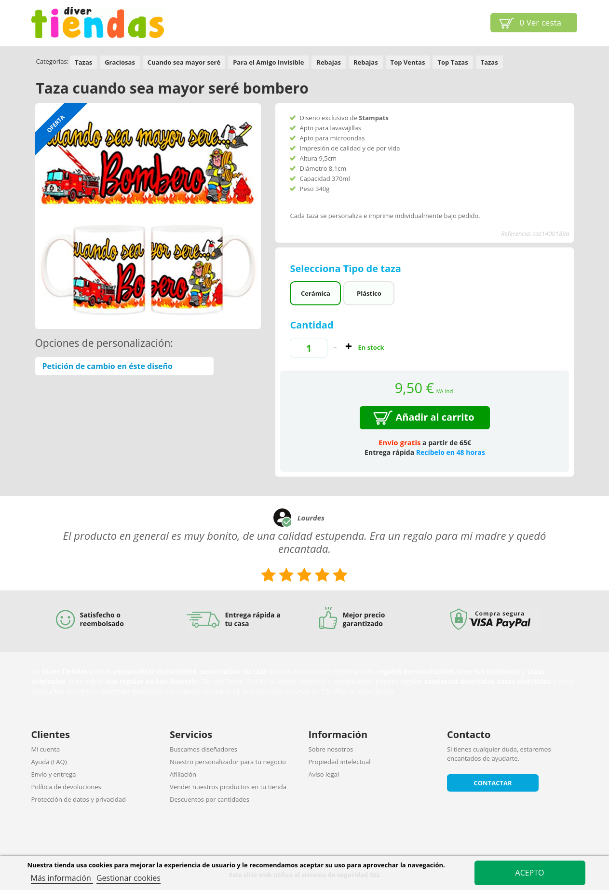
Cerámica (315, 293)
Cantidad (311, 324)
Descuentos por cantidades (209, 799)
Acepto (529, 872)
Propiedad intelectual (340, 761)
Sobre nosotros (331, 749)
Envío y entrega (53, 774)
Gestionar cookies (128, 878)
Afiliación (183, 774)
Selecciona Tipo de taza (347, 268)
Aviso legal (324, 774)
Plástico (369, 293)
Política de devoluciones (66, 786)
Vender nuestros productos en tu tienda (228, 786)
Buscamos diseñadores (203, 749)
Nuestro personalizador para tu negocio (228, 761)
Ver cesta (541, 22)
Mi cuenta (45, 749)
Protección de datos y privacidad (78, 799)
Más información (62, 878)
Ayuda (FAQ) (49, 761)
